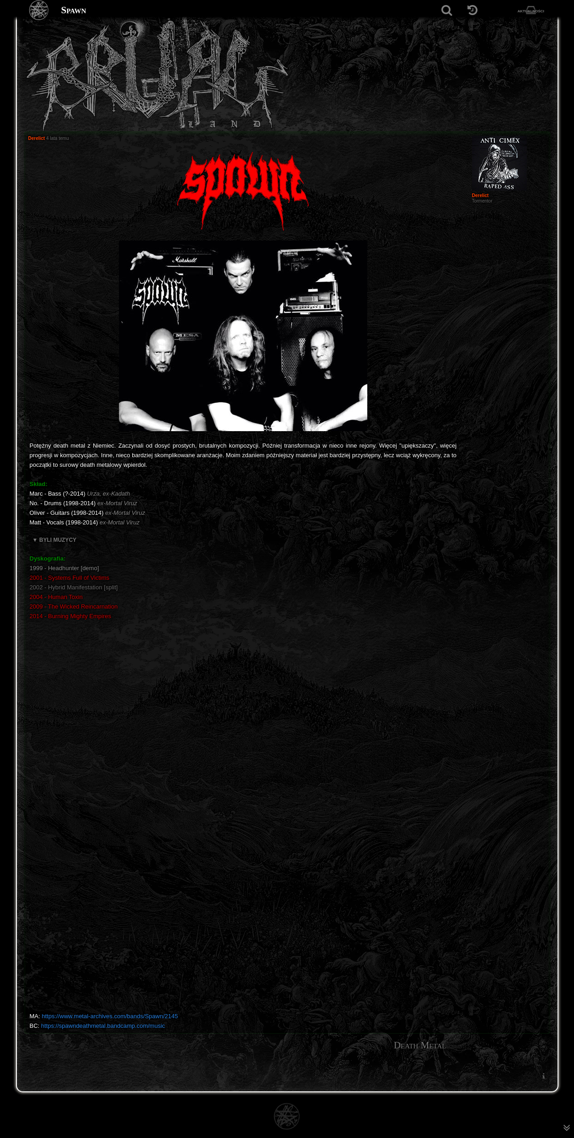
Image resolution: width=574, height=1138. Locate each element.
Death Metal (420, 1045)
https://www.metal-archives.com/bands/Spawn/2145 (110, 1016)
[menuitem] (544, 1076)
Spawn (73, 10)
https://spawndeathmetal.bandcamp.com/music (103, 1025)
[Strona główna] (39, 10)
